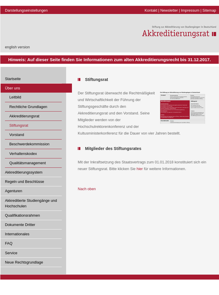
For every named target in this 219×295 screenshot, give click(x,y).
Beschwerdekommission (29, 144)
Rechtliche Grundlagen (28, 107)
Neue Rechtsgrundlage (24, 262)
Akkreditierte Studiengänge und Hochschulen (31, 203)
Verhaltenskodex (23, 153)
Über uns (12, 88)
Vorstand (16, 135)
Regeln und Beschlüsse (24, 181)
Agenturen (13, 191)
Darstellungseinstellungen (26, 10)
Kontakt (151, 10)
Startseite (13, 79)
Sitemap (209, 10)
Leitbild (15, 97)
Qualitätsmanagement (27, 163)
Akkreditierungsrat (24, 116)
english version (17, 47)
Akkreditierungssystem (24, 172)
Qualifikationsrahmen (22, 215)
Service (11, 253)
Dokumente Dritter (20, 224)
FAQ (9, 243)
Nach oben (87, 189)
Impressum (190, 10)
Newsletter (169, 10)
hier (140, 169)
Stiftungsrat (18, 125)
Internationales (17, 234)
